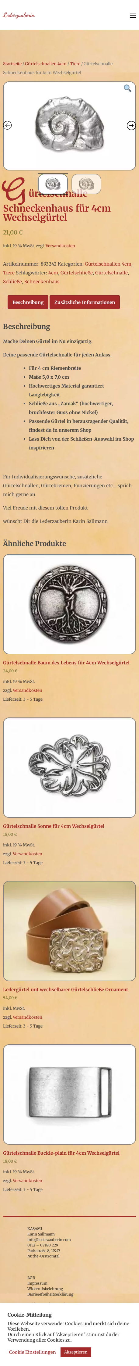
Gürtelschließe (77, 273)
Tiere (75, 63)
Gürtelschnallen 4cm (46, 63)
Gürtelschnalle (111, 273)
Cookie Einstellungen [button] (32, 1352)
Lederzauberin (19, 15)
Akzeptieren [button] (76, 1352)
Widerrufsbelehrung (45, 1288)
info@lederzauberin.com (49, 1239)
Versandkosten (60, 246)
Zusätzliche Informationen (84, 302)
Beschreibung (27, 302)
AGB (31, 1277)
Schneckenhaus (41, 281)
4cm (53, 273)
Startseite (12, 63)
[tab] (28, 302)
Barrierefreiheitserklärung (50, 1294)
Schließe (12, 281)
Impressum (37, 1283)
